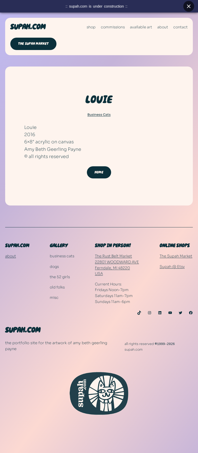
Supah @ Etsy (172, 266)
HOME (99, 172)
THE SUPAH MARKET (33, 44)
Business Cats (99, 115)
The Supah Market (176, 256)
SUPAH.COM (28, 27)
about (10, 256)
